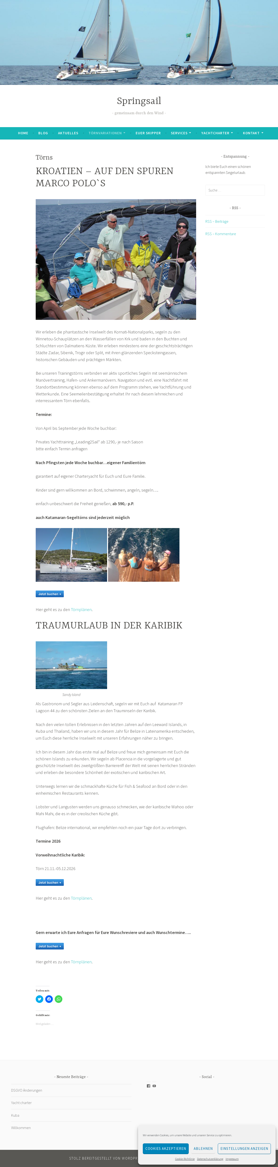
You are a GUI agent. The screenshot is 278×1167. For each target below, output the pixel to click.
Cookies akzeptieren (165, 1148)
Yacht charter (21, 1102)
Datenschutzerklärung (210, 1159)
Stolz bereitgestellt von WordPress (106, 1158)
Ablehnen (203, 1148)
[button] (116, 259)
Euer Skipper (148, 133)
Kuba (15, 1115)
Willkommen (21, 1127)
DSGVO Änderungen (26, 1090)
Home (23, 133)
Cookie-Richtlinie (185, 1159)
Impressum (232, 1159)
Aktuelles (68, 133)
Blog (43, 133)
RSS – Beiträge (216, 221)
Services (179, 133)
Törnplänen (81, 609)
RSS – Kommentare (220, 233)
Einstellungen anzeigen (244, 1148)
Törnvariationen (105, 133)
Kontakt (251, 133)
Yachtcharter (215, 133)
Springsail (139, 101)
